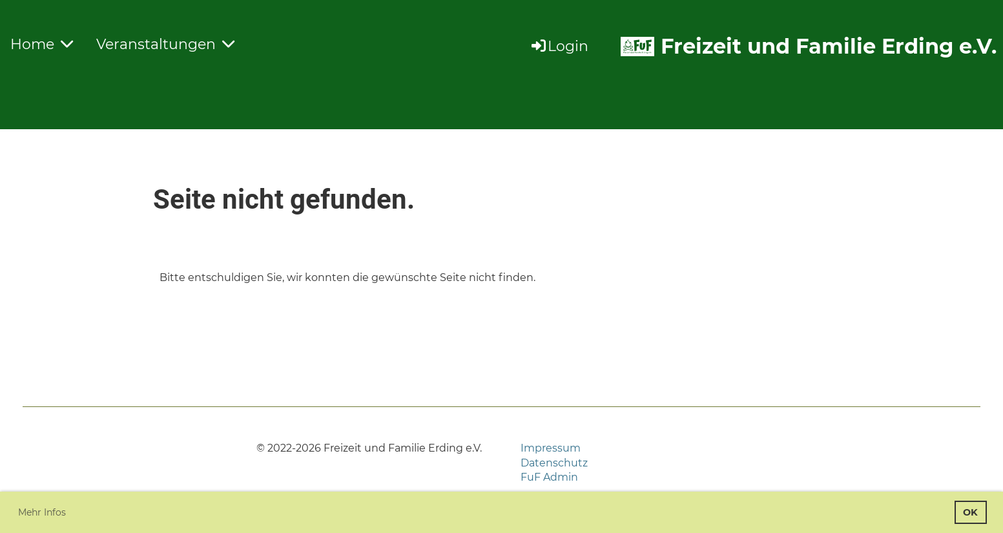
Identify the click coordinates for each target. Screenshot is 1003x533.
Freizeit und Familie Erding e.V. (829, 46)
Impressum (551, 448)
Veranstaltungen (165, 44)
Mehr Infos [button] (42, 512)
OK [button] (970, 512)
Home (41, 44)
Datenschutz (554, 463)
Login (559, 46)
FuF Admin (549, 477)
